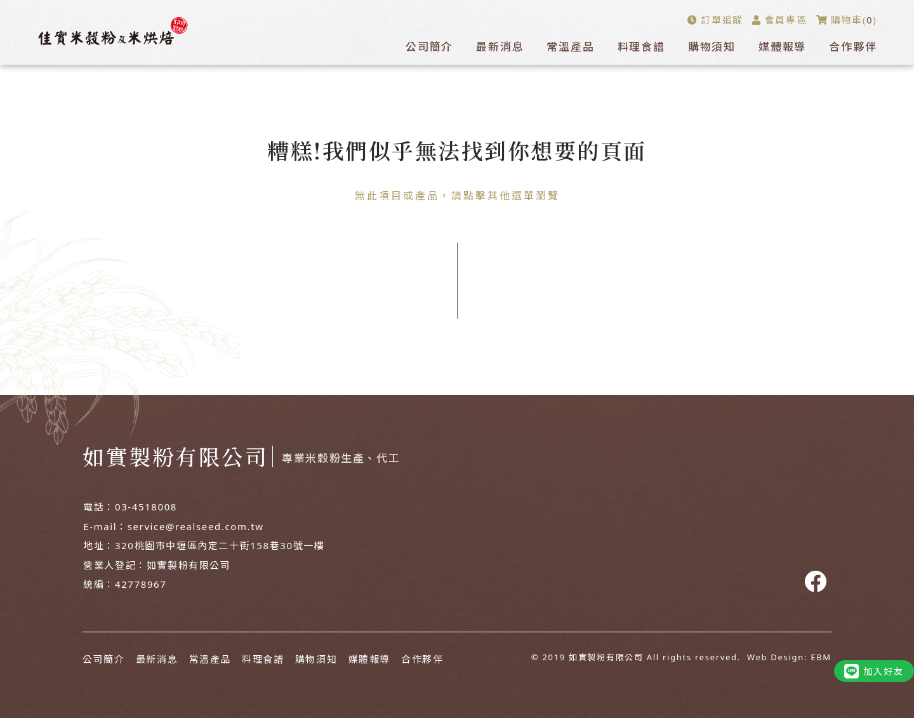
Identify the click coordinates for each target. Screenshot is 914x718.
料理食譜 (641, 46)
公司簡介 (429, 46)
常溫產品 (570, 46)
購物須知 (712, 46)
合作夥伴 (853, 46)
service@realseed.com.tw (196, 526)
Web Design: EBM (789, 657)
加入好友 (874, 671)
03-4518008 (146, 506)
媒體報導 (782, 46)
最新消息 (500, 46)
